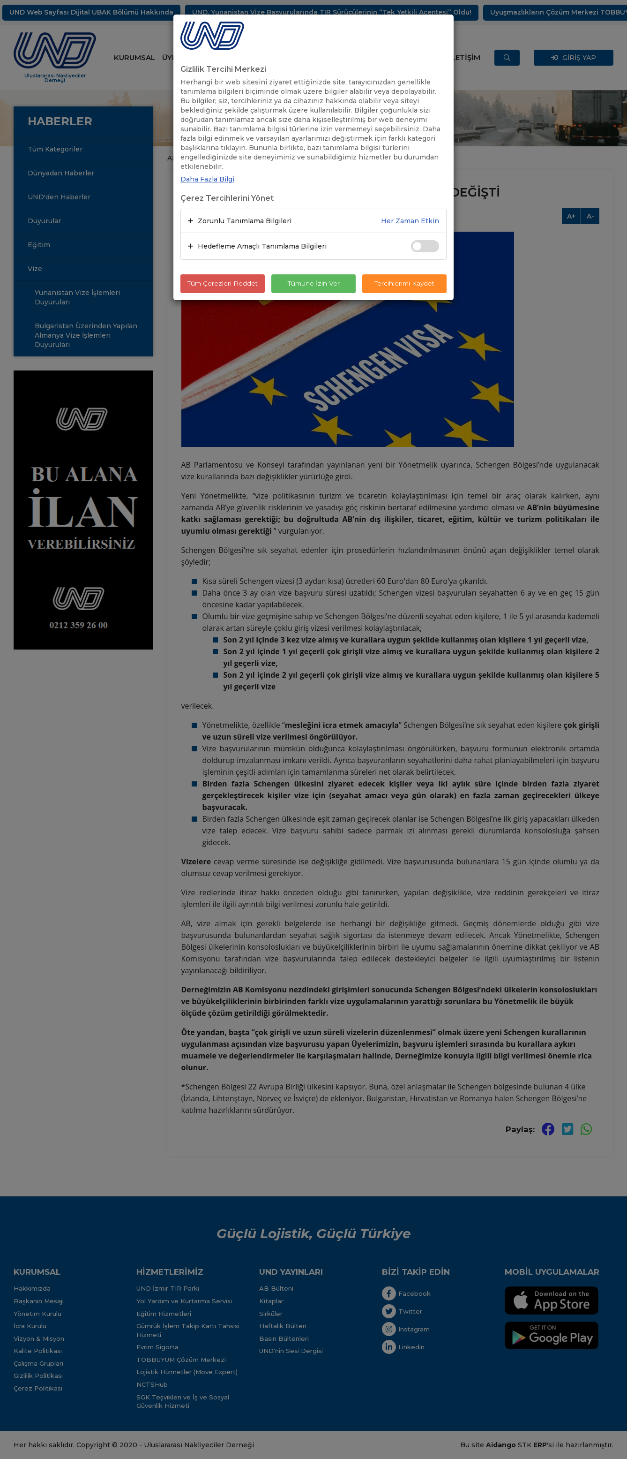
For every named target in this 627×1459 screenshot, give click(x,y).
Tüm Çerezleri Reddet (223, 284)
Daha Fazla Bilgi (207, 179)
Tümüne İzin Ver (313, 284)
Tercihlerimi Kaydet (404, 284)
